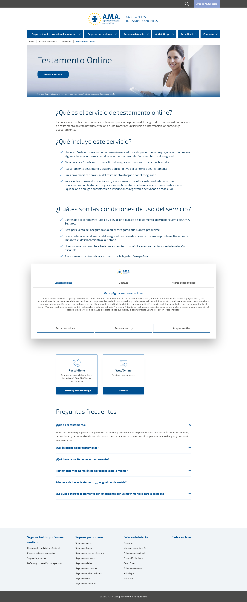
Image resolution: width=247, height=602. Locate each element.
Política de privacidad (134, 553)
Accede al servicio (53, 74)
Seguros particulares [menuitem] (100, 34)
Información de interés (134, 548)
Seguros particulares (89, 537)
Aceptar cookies (181, 328)
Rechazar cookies (65, 328)
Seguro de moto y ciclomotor (89, 553)
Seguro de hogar (83, 548)
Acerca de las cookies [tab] (183, 282)
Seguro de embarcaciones (88, 573)
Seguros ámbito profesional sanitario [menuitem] (53, 34)
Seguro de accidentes (86, 568)
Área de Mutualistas (206, 3)
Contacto (127, 543)
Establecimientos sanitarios (41, 553)
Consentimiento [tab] (63, 282)
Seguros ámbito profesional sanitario (45, 539)
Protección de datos (133, 558)
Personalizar (124, 328)
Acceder (123, 390)
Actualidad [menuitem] (187, 34)
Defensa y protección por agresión (44, 563)
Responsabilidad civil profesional (43, 548)
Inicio (31, 41)
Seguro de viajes (83, 563)
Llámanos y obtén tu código (77, 390)
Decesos (66, 41)
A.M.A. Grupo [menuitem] (162, 34)
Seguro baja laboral (37, 558)
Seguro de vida (82, 578)
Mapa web (128, 578)
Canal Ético (129, 563)
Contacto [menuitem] (208, 34)
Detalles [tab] (123, 282)
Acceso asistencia (48, 41)
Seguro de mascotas (85, 583)
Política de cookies (132, 568)
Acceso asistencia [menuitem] (134, 34)
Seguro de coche (83, 543)
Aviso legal (128, 573)
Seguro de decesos (85, 558)
